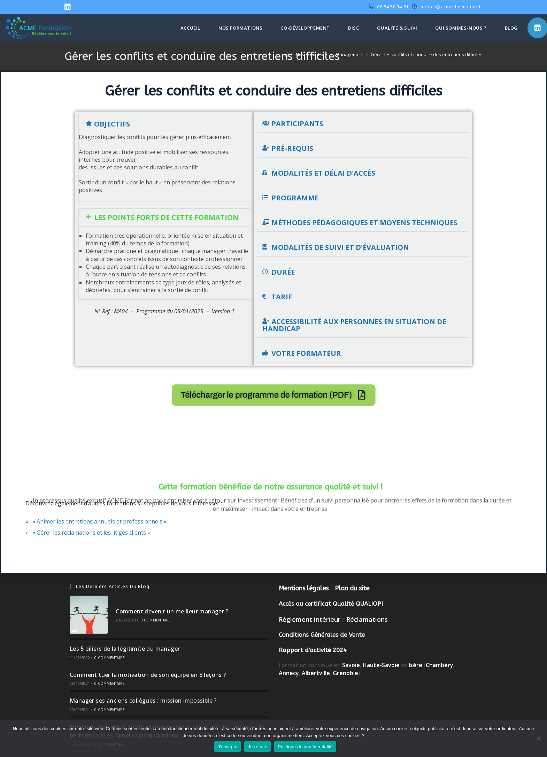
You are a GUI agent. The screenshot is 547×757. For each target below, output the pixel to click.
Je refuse (257, 746)
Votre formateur (306, 353)
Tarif (281, 296)
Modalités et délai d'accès (323, 173)
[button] (164, 124)
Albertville (316, 673)
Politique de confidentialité (305, 746)
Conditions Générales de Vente (322, 634)
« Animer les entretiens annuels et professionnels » (99, 521)
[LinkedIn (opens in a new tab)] (68, 6)
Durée (283, 272)
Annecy (289, 673)
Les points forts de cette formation (166, 217)
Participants (297, 123)
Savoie (351, 665)
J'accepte (228, 746)
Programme (294, 197)
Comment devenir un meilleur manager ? (172, 611)
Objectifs (112, 124)
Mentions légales (304, 588)
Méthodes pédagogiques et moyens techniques (364, 222)
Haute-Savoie (381, 665)
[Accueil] (286, 54)
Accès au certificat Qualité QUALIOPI (331, 603)
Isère (416, 665)
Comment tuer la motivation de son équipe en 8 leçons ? (148, 675)
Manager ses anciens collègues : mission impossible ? (143, 700)
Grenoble (345, 673)
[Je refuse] (538, 738)
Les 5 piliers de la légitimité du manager (125, 648)
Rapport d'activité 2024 (313, 650)
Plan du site (352, 588)
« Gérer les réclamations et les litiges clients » (91, 532)
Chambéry (439, 665)
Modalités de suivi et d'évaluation (340, 247)
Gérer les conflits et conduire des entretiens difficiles (427, 54)
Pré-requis (292, 148)
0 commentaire (156, 620)
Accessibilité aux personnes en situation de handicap (354, 325)
